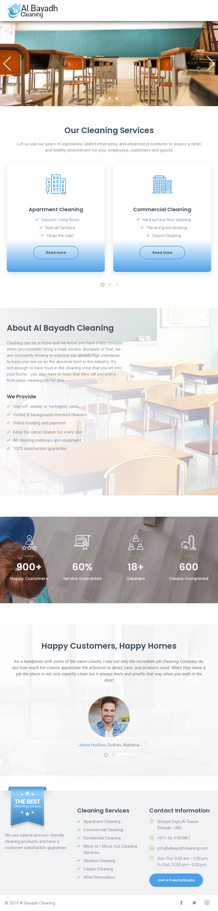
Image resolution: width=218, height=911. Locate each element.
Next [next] (211, 63)
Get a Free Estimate (176, 880)
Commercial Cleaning (103, 829)
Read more (56, 252)
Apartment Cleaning (101, 821)
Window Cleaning (99, 860)
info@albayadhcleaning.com (182, 848)
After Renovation (99, 877)
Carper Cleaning (98, 869)
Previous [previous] (7, 63)
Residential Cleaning (102, 838)
